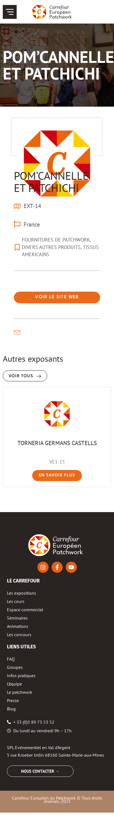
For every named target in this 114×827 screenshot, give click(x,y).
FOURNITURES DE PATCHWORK (56, 240)
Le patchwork (19, 692)
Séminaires (17, 618)
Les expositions (21, 593)
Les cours (15, 601)
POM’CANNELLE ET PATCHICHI (51, 181)
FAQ (11, 659)
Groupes (15, 667)
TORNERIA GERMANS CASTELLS (57, 443)
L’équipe (14, 684)
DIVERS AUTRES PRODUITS (51, 247)
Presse (13, 700)
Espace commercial (25, 609)
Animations (17, 626)
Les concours (19, 634)
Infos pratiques (21, 675)
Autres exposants (33, 358)
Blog (11, 709)
